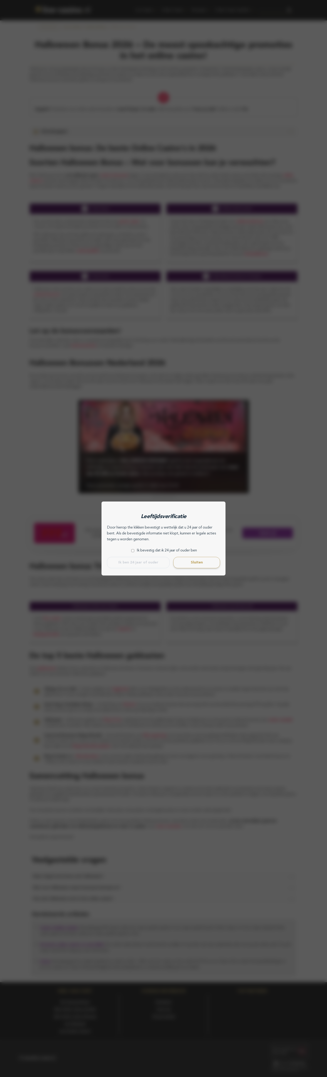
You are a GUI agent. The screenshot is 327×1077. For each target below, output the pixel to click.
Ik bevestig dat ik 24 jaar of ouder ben (167, 550)
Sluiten (197, 562)
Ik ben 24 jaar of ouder (138, 562)
